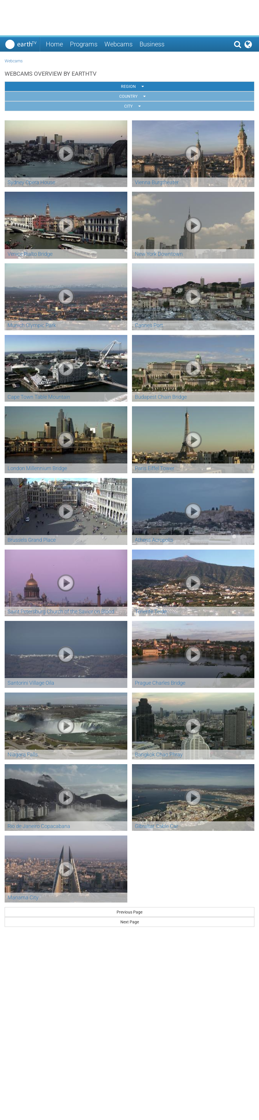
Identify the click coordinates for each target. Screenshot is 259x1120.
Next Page (129, 922)
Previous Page (129, 912)
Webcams (118, 44)
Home (54, 44)
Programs (83, 44)
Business (152, 44)
